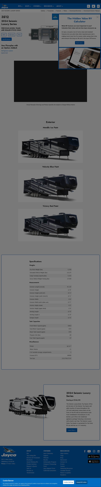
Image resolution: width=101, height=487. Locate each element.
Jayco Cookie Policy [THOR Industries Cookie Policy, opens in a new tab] (35, 485)
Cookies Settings (68, 482)
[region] (50, 482)
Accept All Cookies (81, 482)
